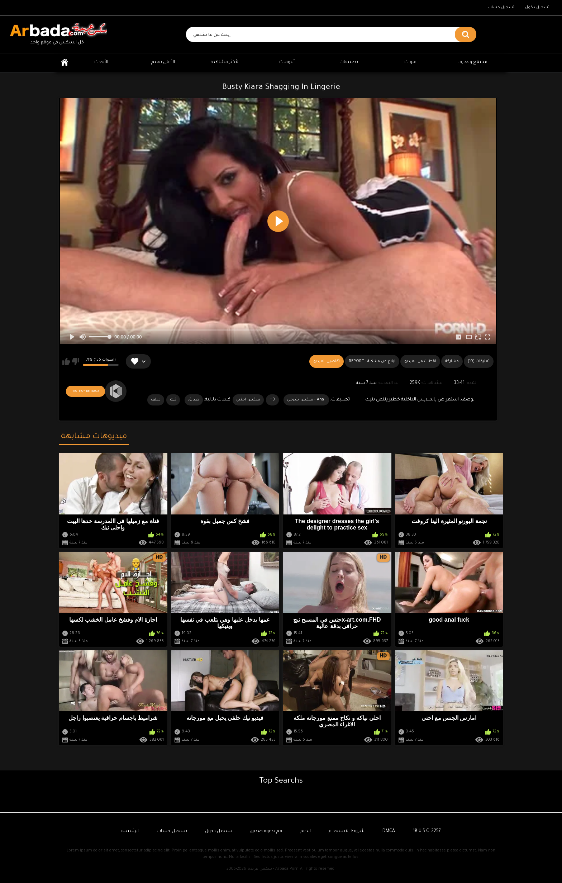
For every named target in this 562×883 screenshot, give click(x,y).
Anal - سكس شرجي (306, 400)
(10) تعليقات (479, 361)
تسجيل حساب (501, 7)
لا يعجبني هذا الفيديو (75, 361)
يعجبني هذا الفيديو (66, 361)
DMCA (388, 831)
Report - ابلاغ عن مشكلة (372, 361)
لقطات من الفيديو (420, 361)
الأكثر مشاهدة (224, 62)
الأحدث (101, 62)
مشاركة (452, 361)
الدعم (305, 831)
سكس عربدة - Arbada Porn (273, 869)
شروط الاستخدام (347, 831)
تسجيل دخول (537, 7)
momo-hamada (85, 391)
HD (273, 400)
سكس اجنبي (248, 400)
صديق (193, 400)
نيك (173, 400)
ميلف (156, 400)
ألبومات (287, 62)
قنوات (410, 62)
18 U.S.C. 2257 (427, 831)
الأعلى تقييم (163, 62)
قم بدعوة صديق (266, 831)
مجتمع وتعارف (472, 62)
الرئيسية (64, 62)
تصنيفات (348, 62)
